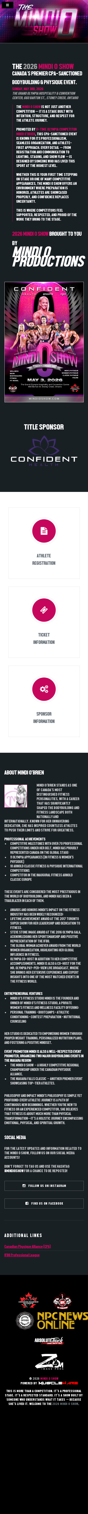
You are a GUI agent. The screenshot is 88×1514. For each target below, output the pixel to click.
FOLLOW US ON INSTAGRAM (44, 1186)
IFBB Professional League (22, 1255)
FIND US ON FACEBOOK (44, 1203)
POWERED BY (49, 1383)
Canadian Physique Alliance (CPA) (27, 1246)
